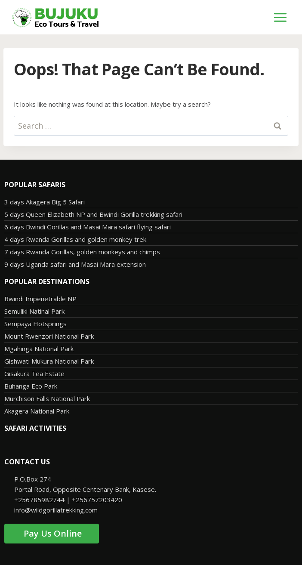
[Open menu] (280, 17)
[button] (151, 445)
